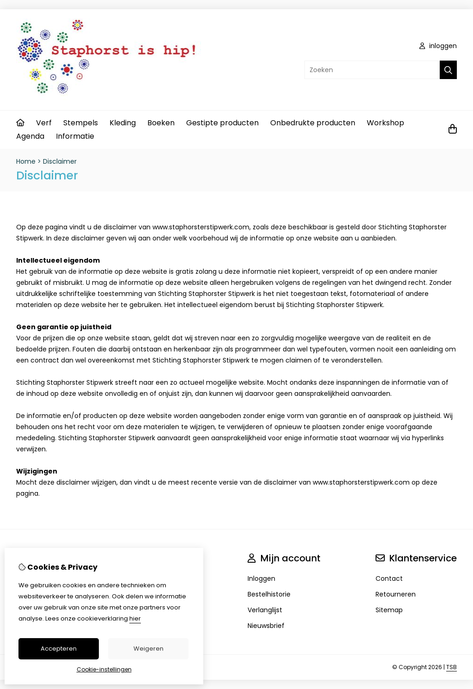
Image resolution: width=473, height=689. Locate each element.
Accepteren (59, 648)
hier (135, 618)
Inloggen (261, 578)
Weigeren (148, 648)
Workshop (385, 122)
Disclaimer (60, 161)
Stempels (80, 122)
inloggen (438, 45)
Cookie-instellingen (104, 669)
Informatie (75, 136)
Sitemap (389, 610)
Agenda (30, 136)
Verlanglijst (265, 610)
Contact (389, 578)
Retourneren (396, 594)
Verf (44, 122)
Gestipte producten (222, 122)
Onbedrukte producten (312, 122)
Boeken (161, 122)
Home (26, 161)
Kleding (122, 122)
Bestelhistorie (269, 594)
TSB (451, 667)
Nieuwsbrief (266, 625)
